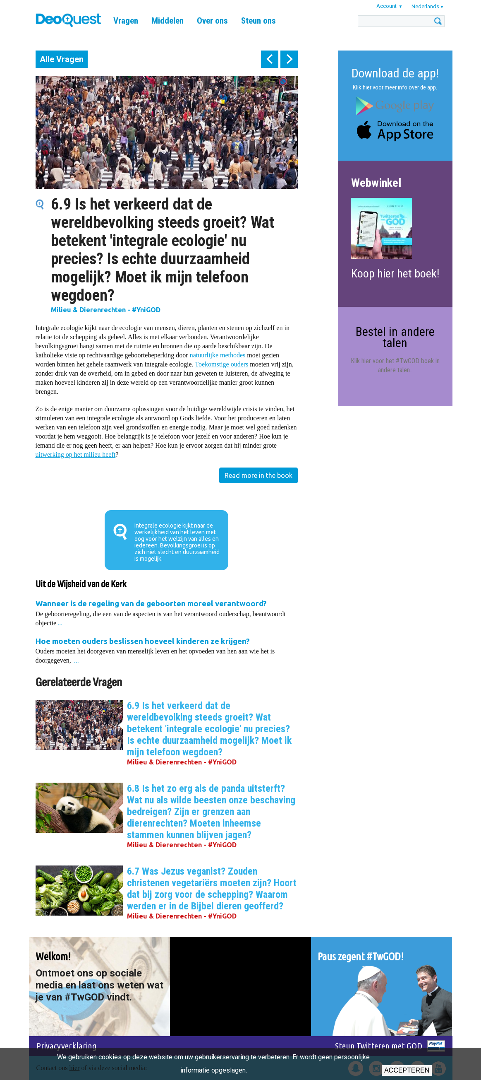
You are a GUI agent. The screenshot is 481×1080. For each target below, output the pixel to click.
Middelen (167, 21)
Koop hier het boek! (395, 273)
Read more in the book (258, 475)
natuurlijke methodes (218, 355)
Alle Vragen (62, 59)
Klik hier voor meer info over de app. (395, 87)
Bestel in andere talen (395, 337)
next (289, 59)
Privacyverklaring (66, 1046)
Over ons (212, 21)
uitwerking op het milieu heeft (76, 454)
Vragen (125, 21)
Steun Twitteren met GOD (378, 1046)
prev (269, 59)
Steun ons (258, 21)
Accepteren (406, 1070)
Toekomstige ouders (221, 364)
